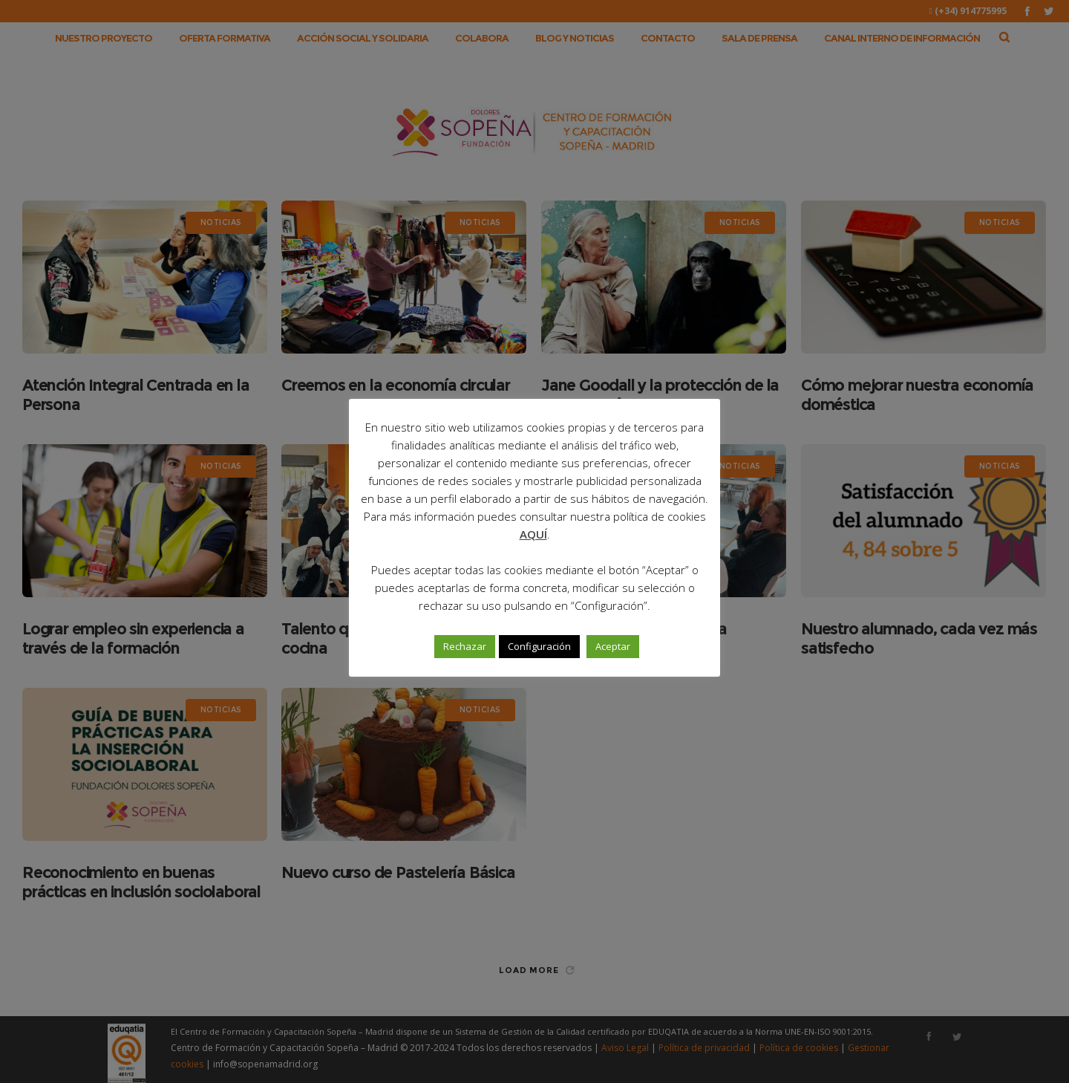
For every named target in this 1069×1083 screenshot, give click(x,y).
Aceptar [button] (612, 646)
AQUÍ (533, 534)
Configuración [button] (539, 646)
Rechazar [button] (464, 646)
